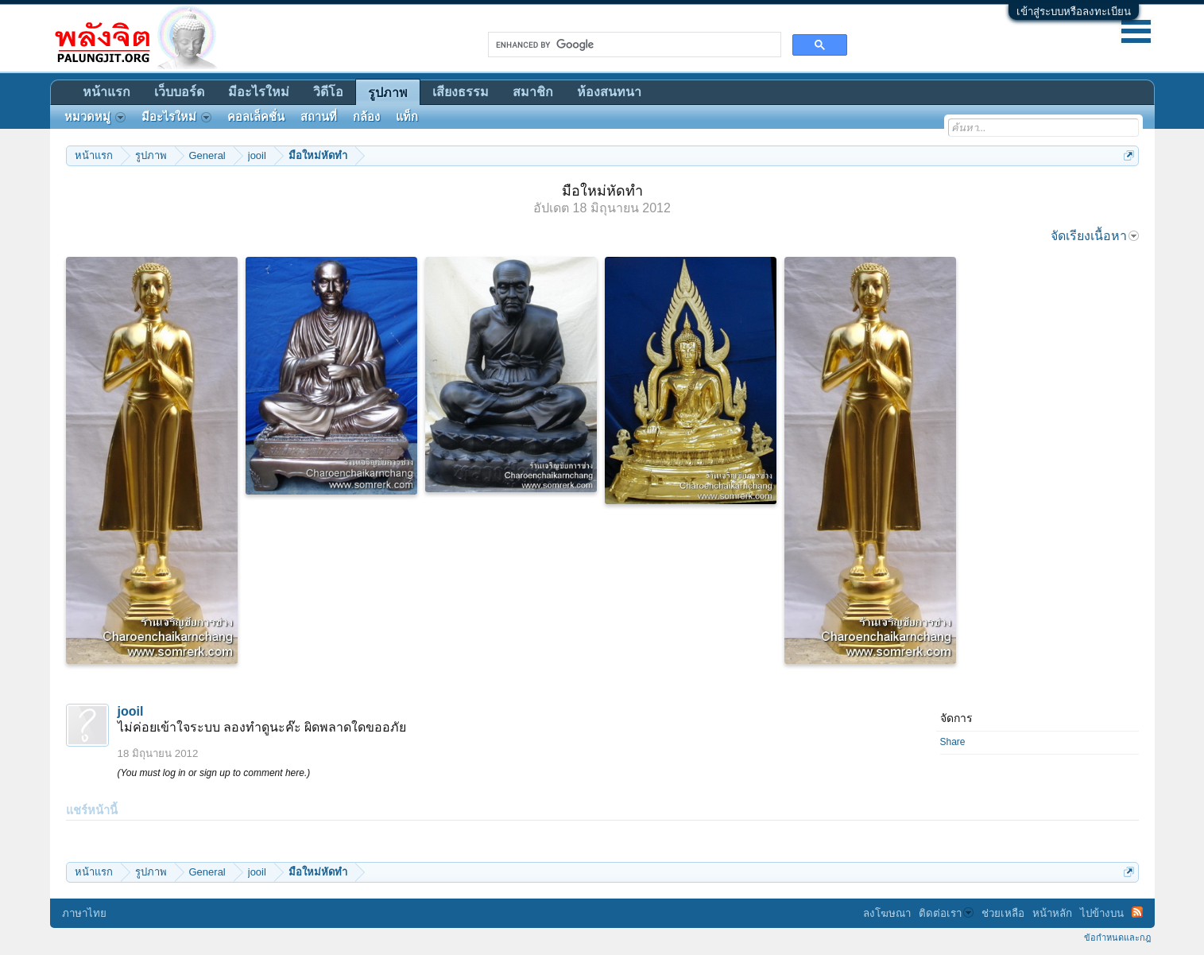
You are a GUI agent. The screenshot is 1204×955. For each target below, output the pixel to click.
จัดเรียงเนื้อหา (1095, 236)
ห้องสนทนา (609, 92)
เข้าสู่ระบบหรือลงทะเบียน (1073, 11)
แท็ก (407, 117)
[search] (633, 44)
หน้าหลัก (1052, 913)
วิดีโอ (328, 92)
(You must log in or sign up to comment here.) (214, 772)
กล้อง (366, 117)
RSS (1137, 912)
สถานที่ (318, 117)
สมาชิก (533, 92)
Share (953, 741)
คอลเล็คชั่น (256, 117)
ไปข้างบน (1102, 913)
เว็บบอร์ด (179, 92)
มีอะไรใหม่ (258, 92)
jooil (131, 711)
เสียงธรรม (460, 92)
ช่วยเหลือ (1002, 913)
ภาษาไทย (84, 913)
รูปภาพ (388, 92)
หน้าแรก (106, 92)
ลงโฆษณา (887, 913)
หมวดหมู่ (95, 117)
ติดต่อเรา (946, 913)
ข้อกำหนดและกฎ (1117, 937)
